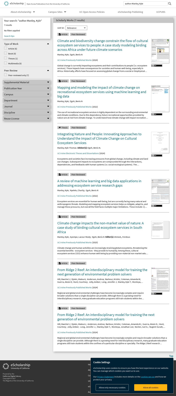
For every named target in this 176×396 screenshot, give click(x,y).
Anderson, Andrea (95, 279)
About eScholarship (21, 11)
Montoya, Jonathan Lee (122, 326)
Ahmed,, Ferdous (122, 236)
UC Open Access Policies (92, 11)
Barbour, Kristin (112, 279)
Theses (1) (13, 58)
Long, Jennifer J (109, 282)
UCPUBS (160, 11)
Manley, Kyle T (124, 282)
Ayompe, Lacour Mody (80, 236)
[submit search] (169, 3)
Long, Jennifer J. (88, 326)
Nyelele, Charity (77, 190)
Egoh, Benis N (76, 54)
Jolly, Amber (94, 282)
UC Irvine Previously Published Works (74, 60)
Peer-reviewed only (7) (18, 75)
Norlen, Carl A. (141, 326)
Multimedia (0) (15, 63)
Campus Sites (55, 11)
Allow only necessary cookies (112, 387)
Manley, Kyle (63, 54)
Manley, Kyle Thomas (67, 147)
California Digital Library (12, 376)
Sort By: (60, 28)
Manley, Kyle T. (103, 326)
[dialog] (132, 375)
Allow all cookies (150, 387)
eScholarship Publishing (130, 11)
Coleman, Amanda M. (131, 324)
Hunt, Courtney (80, 282)
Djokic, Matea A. (79, 324)
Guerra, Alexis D (64, 282)
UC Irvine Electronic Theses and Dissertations (78, 153)
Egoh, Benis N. (94, 147)
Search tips (9, 36)
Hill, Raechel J (63, 279)
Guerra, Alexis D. (150, 324)
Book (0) (12, 53)
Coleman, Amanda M (130, 279)
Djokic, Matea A (79, 279)
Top (171, 356)
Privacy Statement (105, 376)
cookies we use (148, 376)
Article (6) (12, 48)
